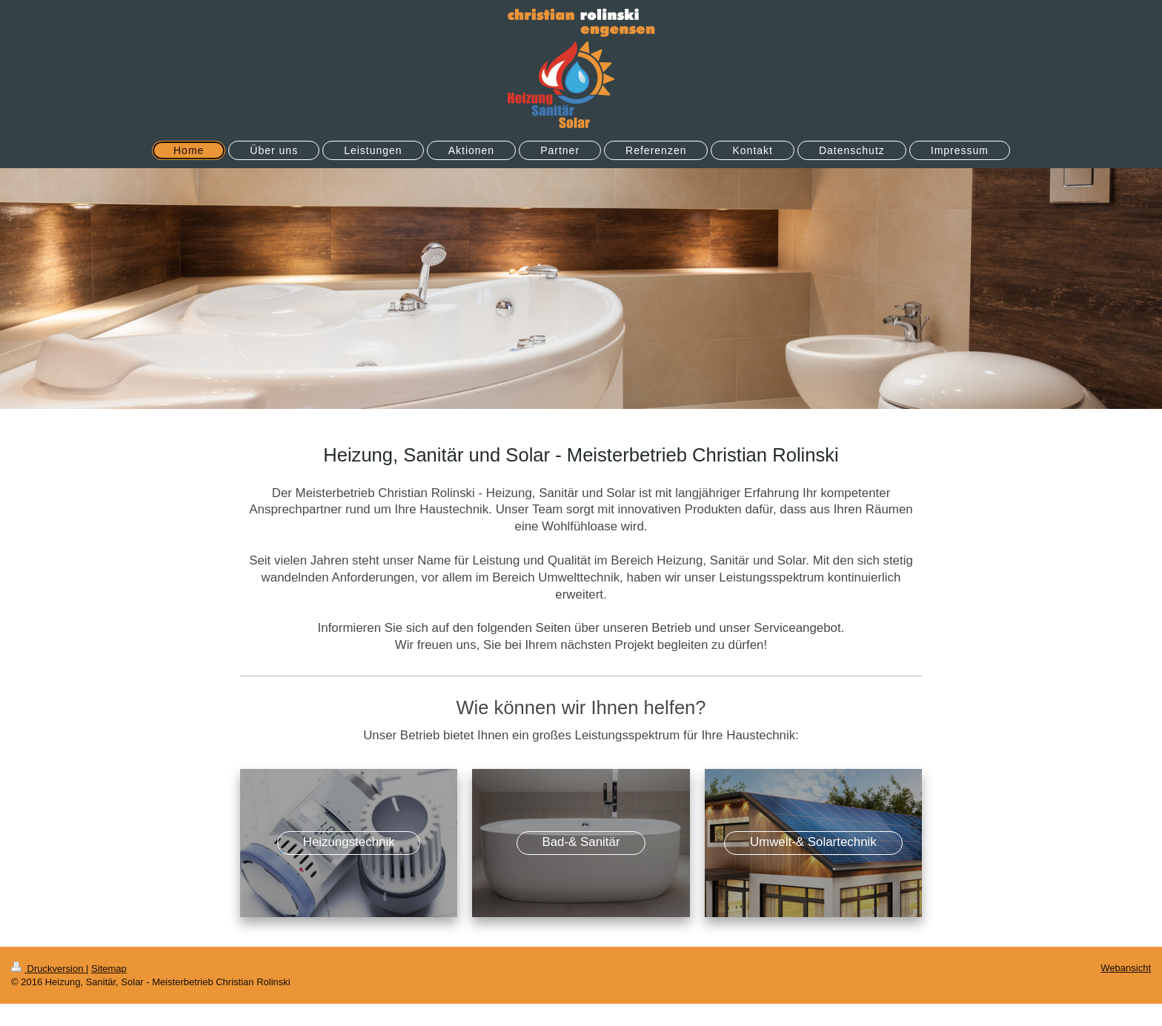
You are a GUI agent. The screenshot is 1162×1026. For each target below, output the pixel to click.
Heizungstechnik (349, 842)
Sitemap (109, 968)
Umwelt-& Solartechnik (813, 842)
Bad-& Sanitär (581, 842)
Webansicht (1125, 967)
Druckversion (48, 968)
